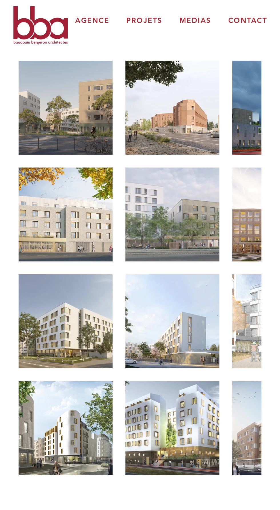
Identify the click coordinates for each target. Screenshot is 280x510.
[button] (92, 20)
